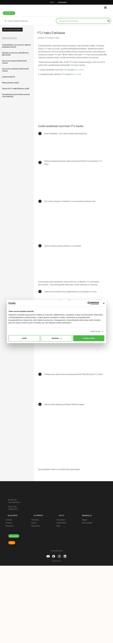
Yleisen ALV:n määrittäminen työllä (15, 88)
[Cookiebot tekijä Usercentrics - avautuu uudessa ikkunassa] (89, 303)
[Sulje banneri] (104, 303)
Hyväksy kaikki (89, 338)
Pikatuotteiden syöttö (10, 82)
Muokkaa (56, 338)
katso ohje (78, 69)
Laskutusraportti (8, 77)
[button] (105, 7)
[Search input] (82, 20)
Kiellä (24, 338)
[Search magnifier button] (108, 20)
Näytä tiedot (95, 331)
